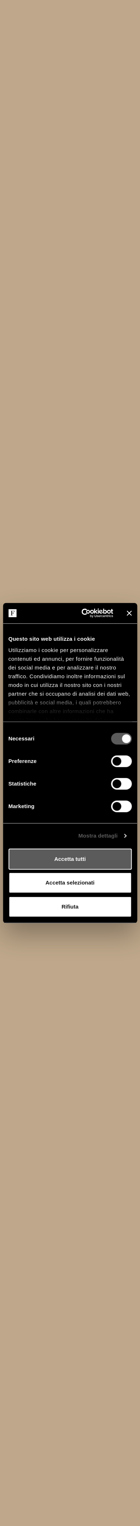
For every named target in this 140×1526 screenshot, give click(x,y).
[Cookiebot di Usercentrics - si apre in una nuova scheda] (84, 613)
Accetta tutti (70, 859)
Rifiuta (70, 906)
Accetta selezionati (70, 882)
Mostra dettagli (97, 835)
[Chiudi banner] (129, 613)
